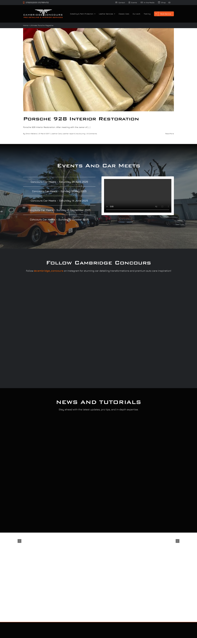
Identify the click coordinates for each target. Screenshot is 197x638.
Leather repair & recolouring (73, 134)
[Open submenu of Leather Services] (114, 14)
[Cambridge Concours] (43, 10)
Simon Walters (31, 134)
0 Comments (92, 134)
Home (25, 25)
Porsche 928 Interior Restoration (81, 119)
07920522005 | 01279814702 (36, 2)
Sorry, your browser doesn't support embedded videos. (137, 196)
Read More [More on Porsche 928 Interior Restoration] (169, 134)
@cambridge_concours (48, 270)
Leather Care (56, 134)
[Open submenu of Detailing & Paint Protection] (94, 14)
